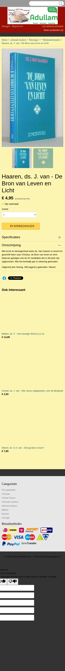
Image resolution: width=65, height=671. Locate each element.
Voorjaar (6, 494)
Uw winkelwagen (52, 26)
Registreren (17, 26)
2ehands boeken (18, 40)
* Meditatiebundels (50, 40)
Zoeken (60, 3)
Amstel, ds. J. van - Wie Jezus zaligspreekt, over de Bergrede (32, 390)
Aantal (5, 209)
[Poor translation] (12, 581)
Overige (6, 517)
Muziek (5, 513)
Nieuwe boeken (9, 506)
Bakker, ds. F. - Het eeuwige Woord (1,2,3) (23, 333)
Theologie (33, 40)
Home (4, 40)
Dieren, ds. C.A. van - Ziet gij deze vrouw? (23, 447)
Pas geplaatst (8, 490)
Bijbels (5, 509)
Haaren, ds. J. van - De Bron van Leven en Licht (25, 43)
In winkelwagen (22, 226)
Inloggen (6, 26)
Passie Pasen (9, 498)
